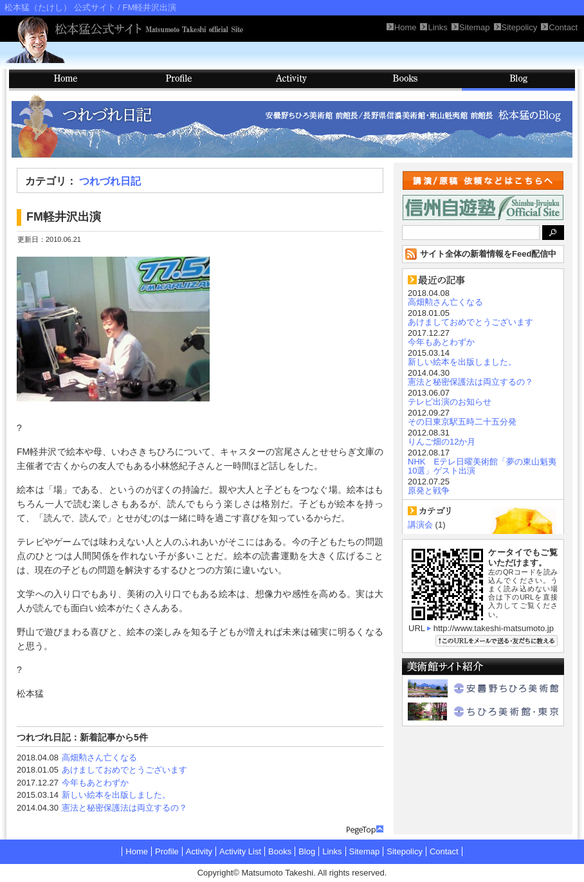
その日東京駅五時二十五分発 (462, 422)
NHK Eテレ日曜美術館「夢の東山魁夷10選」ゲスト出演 (482, 466)
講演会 (420, 524)
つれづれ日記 (110, 181)
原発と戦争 (429, 490)
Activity (292, 80)
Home (136, 851)
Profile (178, 80)
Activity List (240, 851)
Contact (444, 851)
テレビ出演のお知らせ (449, 402)
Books (405, 80)
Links (332, 851)
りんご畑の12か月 (441, 441)
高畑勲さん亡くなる (99, 757)
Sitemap (364, 851)
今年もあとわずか (95, 782)
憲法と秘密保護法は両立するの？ (124, 808)
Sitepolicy (405, 851)
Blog (518, 80)
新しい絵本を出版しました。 (116, 795)
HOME (65, 80)
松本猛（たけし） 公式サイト (60, 7)
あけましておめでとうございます (124, 770)
